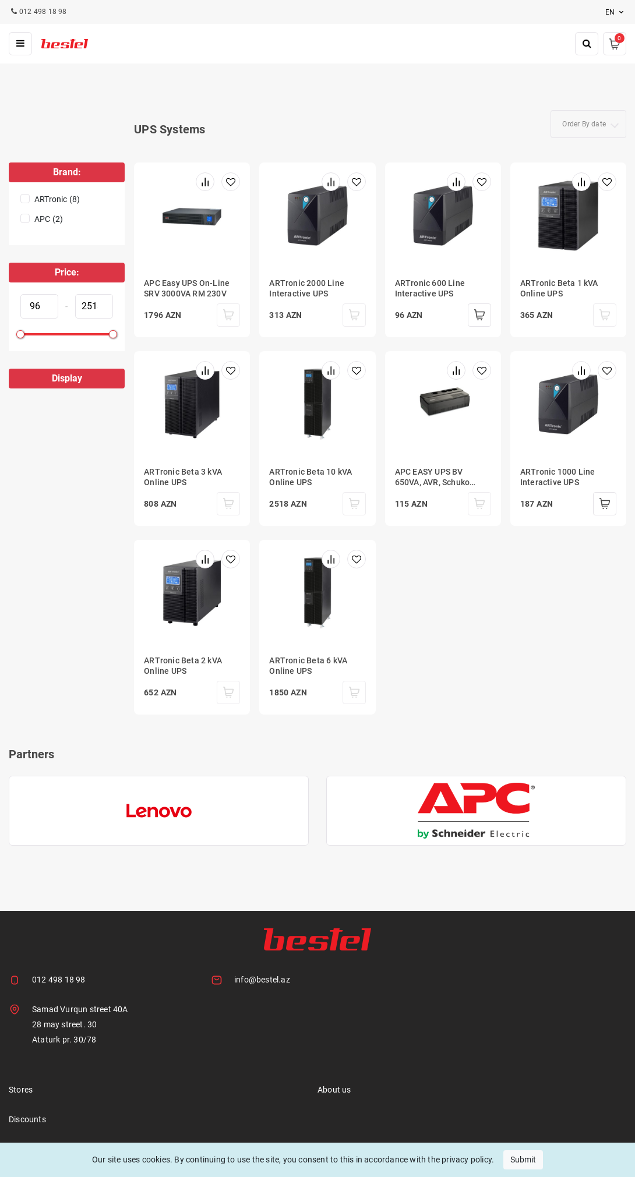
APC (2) (48, 219)
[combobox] (588, 124)
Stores (21, 1089)
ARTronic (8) (57, 199)
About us (334, 1089)
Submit (523, 1159)
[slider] (20, 334)
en (615, 12)
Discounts (27, 1119)
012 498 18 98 (59, 979)
